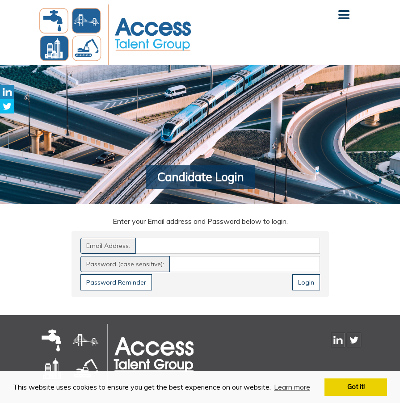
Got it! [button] (356, 387)
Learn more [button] (292, 386)
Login (306, 282)
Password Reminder (116, 282)
